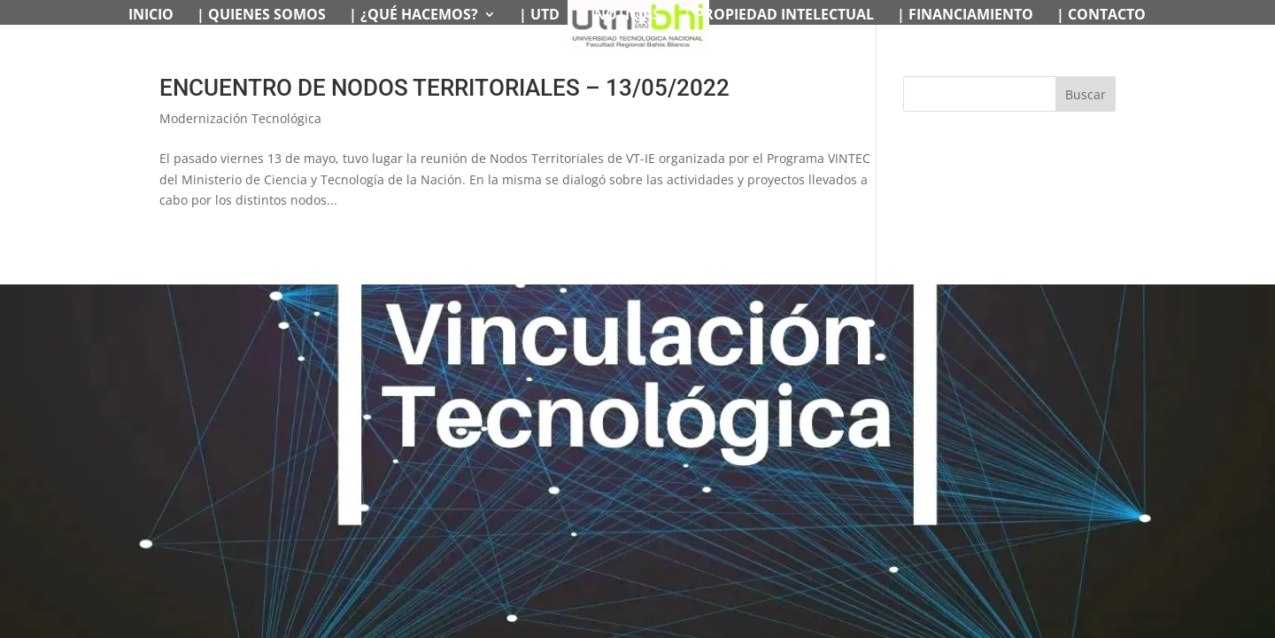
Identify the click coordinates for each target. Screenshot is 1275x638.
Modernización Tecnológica (240, 118)
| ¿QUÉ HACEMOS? (413, 16)
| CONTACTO (1101, 16)
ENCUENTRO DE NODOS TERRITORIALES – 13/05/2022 (444, 87)
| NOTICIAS (622, 16)
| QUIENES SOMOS (261, 16)
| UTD (539, 16)
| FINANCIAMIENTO (965, 16)
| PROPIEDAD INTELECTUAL (779, 16)
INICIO (151, 16)
